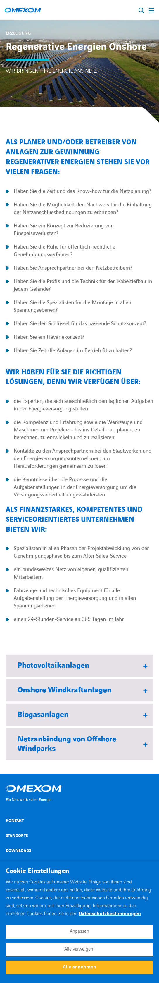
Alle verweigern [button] (79, 949)
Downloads (18, 850)
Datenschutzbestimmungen (110, 913)
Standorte (17, 835)
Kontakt (15, 820)
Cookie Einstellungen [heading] (37, 871)
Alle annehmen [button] (79, 967)
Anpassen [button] (79, 931)
